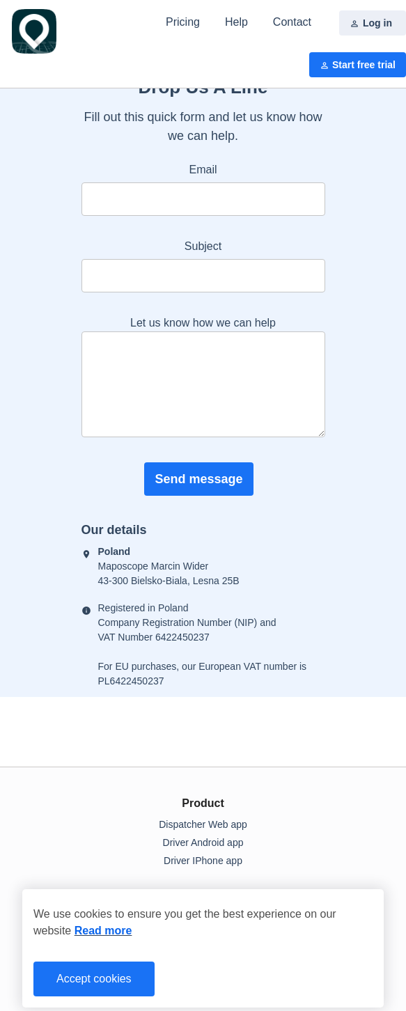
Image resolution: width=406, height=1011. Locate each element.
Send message (198, 479)
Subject (203, 246)
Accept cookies (94, 979)
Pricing (183, 22)
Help (236, 22)
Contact (292, 22)
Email (203, 169)
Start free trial (358, 65)
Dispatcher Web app (203, 824)
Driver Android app (203, 842)
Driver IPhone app (203, 860)
